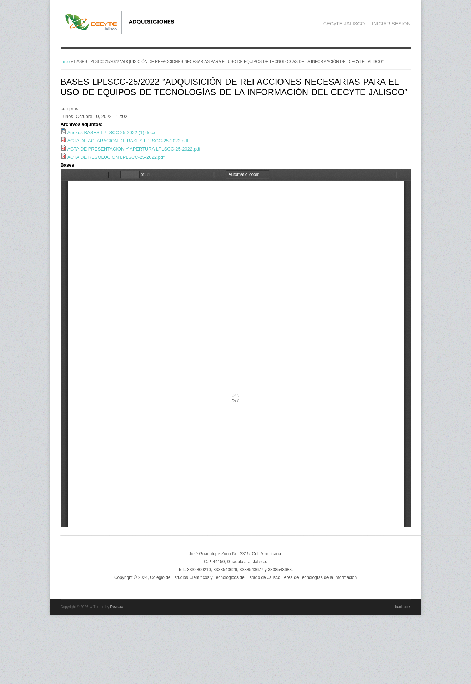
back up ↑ (403, 607)
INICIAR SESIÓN (391, 23)
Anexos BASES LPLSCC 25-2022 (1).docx (111, 132)
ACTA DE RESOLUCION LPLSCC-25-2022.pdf (115, 157)
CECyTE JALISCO (344, 23)
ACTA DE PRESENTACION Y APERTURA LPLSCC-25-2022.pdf (133, 149)
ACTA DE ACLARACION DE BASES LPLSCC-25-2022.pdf (127, 140)
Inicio (65, 61)
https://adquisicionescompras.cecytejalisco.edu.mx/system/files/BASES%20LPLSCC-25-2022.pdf (236, 348)
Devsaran (117, 607)
